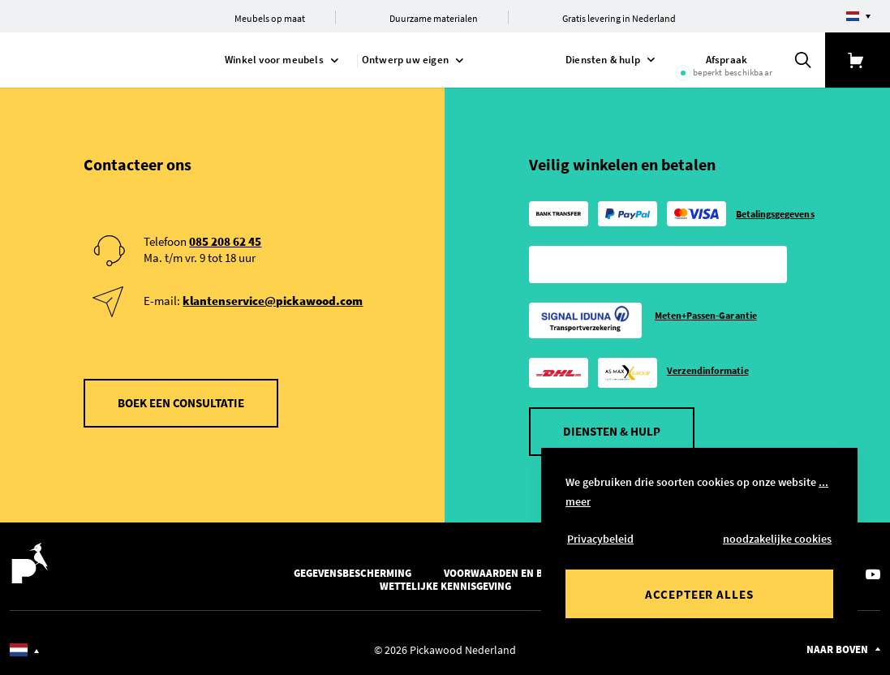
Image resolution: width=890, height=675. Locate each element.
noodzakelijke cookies (777, 538)
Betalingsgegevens (775, 214)
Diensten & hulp (611, 431)
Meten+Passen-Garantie (706, 315)
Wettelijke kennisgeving (445, 586)
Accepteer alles (699, 594)
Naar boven (837, 649)
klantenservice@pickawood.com (273, 300)
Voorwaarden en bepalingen (520, 573)
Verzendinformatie (708, 370)
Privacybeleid (600, 538)
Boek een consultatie (181, 403)
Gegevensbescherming (352, 573)
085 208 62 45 (225, 241)
